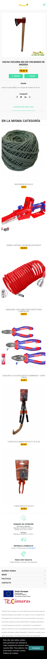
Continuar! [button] (36, 648)
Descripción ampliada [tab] (24, 107)
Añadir (16, 76)
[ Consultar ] (31, 548)
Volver (31, 76)
